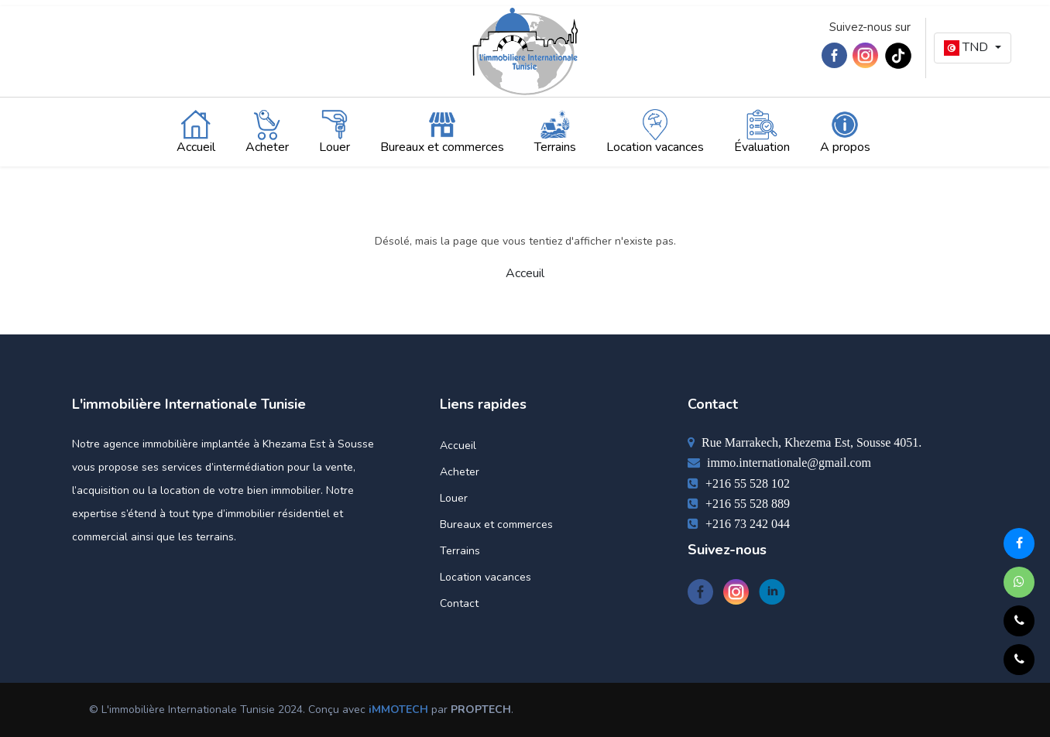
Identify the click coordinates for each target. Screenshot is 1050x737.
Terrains (460, 550)
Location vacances (485, 577)
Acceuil (525, 273)
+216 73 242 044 (739, 523)
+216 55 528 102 (739, 483)
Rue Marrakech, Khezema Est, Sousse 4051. (804, 442)
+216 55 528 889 (739, 503)
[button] (972, 48)
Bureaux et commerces (496, 524)
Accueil (458, 445)
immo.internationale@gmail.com (779, 462)
